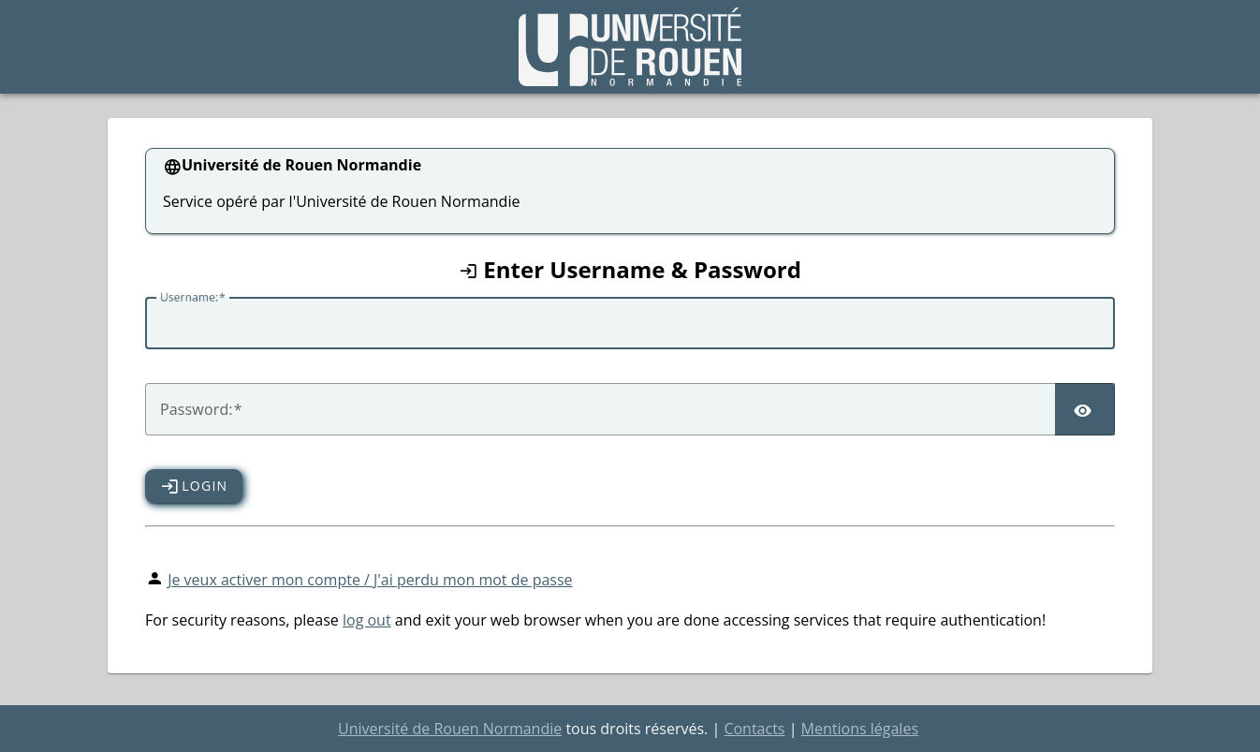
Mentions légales (859, 728)
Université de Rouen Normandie (450, 728)
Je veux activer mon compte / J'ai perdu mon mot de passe (370, 579)
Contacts (754, 728)
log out (367, 620)
